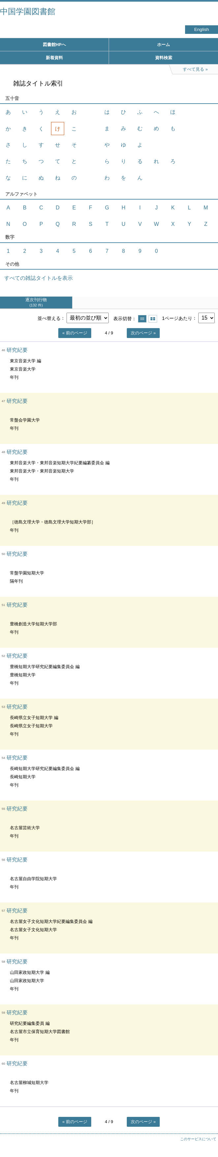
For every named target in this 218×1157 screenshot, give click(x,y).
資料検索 (163, 57)
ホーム (163, 44)
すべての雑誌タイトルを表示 (38, 278)
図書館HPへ (54, 44)
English (201, 29)
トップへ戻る (206, 1139)
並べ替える (49, 318)
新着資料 (54, 57)
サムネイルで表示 (153, 319)
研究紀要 (17, 350)
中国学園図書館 (27, 11)
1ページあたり (177, 318)
